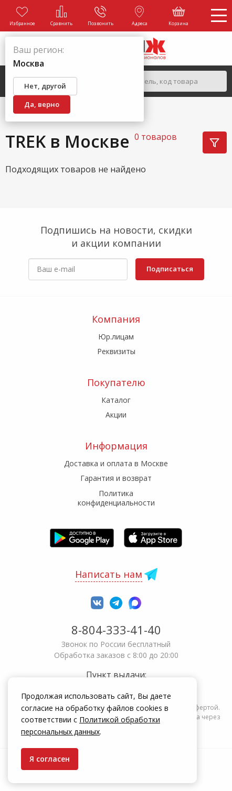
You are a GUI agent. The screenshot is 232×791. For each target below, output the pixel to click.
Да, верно (41, 104)
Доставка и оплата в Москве (116, 463)
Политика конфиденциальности (116, 498)
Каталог (116, 400)
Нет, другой (45, 86)
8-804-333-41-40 (116, 630)
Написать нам (108, 574)
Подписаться (169, 268)
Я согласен (49, 759)
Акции (116, 415)
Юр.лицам (116, 337)
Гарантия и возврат (116, 478)
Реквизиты (116, 351)
